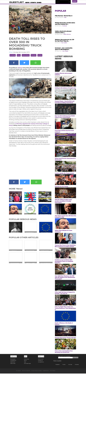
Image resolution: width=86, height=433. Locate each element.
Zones (39, 2)
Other (11, 52)
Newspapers (12, 418)
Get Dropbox (52, 430)
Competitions (13, 419)
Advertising (26, 418)
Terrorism (33, 55)
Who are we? (41, 418)
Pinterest (76, 423)
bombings (12, 55)
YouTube (69, 423)
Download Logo (27, 422)
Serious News (25, 55)
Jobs (25, 421)
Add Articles (12, 422)
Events (33, 2)
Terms (25, 419)
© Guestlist (18, 430)
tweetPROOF (46, 430)
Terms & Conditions (26, 430)
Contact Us (40, 419)
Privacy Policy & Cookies (36, 430)
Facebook (56, 423)
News (27, 2)
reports (20, 67)
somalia (40, 55)
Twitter (62, 423)
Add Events (12, 421)
